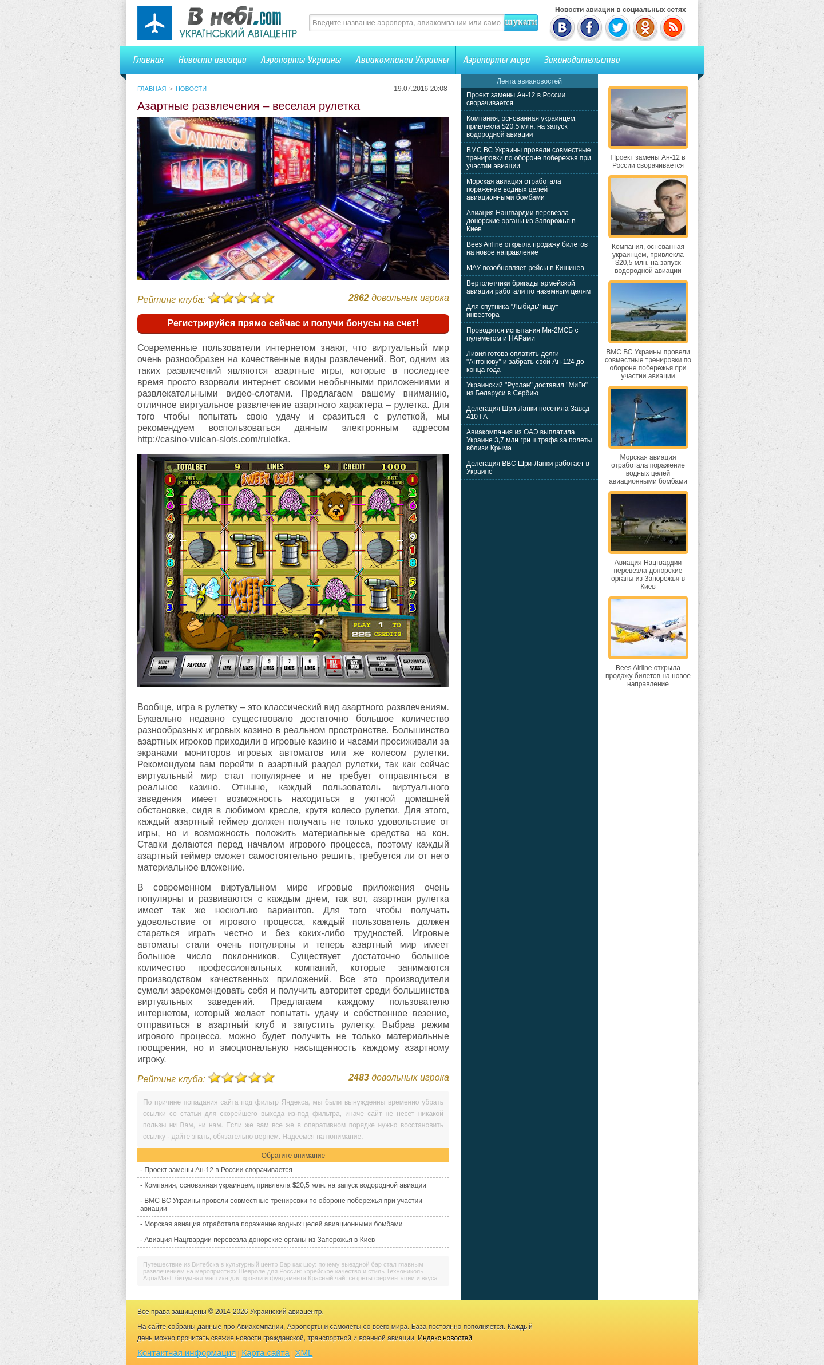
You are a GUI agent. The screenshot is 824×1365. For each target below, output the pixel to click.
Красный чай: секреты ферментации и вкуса (372, 1278)
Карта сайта (265, 1353)
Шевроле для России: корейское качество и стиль (312, 1271)
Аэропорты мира (496, 59)
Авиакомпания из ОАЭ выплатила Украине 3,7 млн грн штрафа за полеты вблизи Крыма (529, 440)
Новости (191, 88)
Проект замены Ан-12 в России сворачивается (218, 1170)
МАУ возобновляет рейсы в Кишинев (525, 268)
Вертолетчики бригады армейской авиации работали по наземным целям (528, 287)
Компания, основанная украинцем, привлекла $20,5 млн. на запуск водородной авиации (285, 1185)
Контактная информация (186, 1353)
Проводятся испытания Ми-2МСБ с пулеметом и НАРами (522, 334)
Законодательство (582, 59)
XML (304, 1353)
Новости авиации (212, 59)
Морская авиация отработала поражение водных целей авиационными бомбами (273, 1224)
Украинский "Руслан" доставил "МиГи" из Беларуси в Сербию (527, 389)
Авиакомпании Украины (402, 59)
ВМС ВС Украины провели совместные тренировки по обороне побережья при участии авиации (528, 158)
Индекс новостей (445, 1338)
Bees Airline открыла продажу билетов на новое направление (527, 248)
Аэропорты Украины (300, 59)
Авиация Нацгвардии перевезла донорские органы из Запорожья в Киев (259, 1240)
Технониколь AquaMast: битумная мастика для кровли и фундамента (283, 1274)
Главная (148, 59)
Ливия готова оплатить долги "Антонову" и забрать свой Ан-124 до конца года (525, 362)
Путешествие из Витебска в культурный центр (210, 1264)
